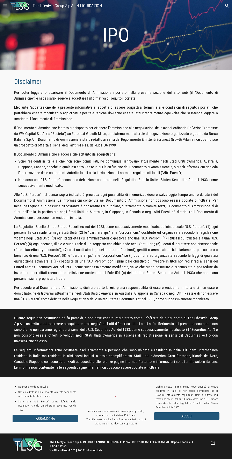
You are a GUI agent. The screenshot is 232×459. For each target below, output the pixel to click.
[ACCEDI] (186, 416)
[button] (5, 5)
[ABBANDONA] (45, 419)
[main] (116, 35)
